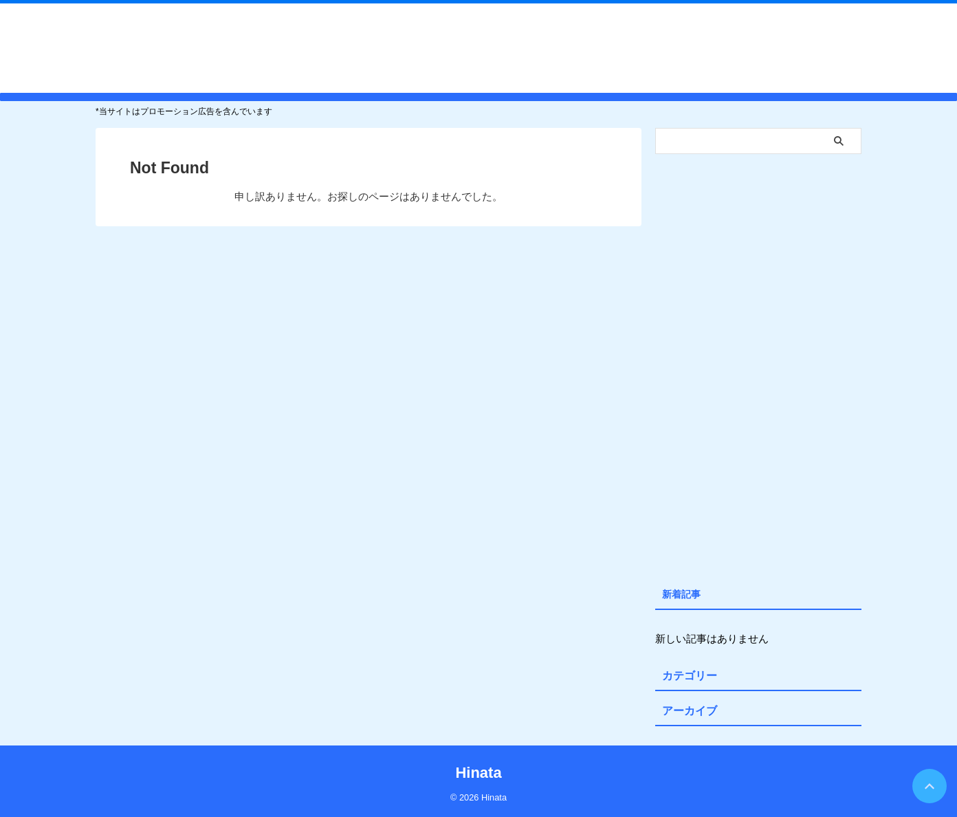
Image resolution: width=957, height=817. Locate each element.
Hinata (478, 47)
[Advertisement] (758, 367)
